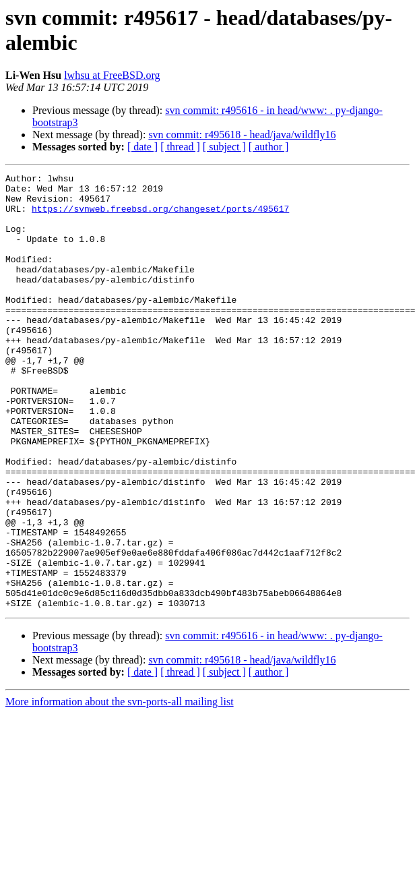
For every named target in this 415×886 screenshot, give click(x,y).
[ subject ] (224, 146)
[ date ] (142, 146)
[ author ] (269, 146)
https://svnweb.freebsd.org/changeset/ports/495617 (160, 216)
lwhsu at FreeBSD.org (112, 75)
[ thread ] (180, 146)
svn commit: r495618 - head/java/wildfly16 (242, 134)
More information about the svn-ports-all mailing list (119, 788)
